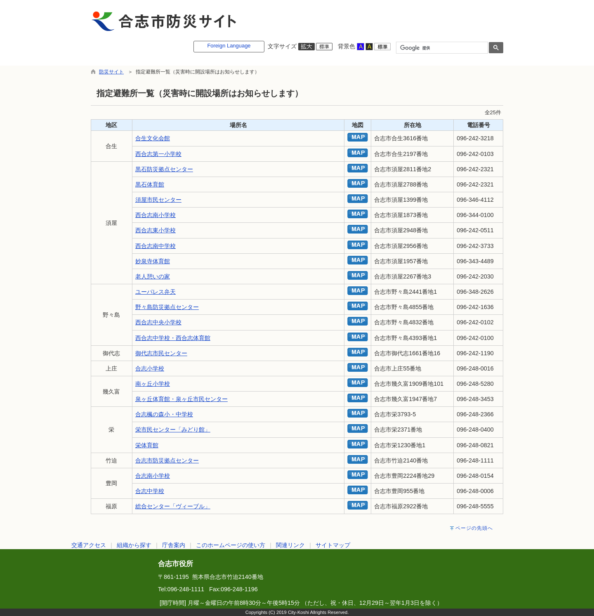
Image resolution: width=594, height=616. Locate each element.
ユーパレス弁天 (155, 291)
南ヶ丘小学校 (152, 383)
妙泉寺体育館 (152, 261)
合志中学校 (149, 491)
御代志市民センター (161, 353)
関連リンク (290, 545)
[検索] (441, 48)
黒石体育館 (149, 184)
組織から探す (134, 545)
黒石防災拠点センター (164, 169)
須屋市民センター (158, 199)
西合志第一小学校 (158, 154)
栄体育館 (146, 445)
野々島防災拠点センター (167, 307)
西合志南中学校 (155, 246)
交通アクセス (88, 545)
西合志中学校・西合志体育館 (172, 338)
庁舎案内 (173, 545)
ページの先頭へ (474, 528)
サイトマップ (333, 545)
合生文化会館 (152, 138)
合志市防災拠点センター (167, 460)
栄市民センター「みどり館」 (172, 429)
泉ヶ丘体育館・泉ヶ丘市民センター (181, 399)
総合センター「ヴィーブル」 (172, 506)
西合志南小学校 (155, 215)
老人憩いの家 (152, 276)
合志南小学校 (152, 475)
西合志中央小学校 (158, 322)
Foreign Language (228, 45)
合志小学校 (149, 368)
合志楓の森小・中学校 (164, 414)
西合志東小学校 (155, 230)
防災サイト (111, 72)
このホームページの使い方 (230, 545)
